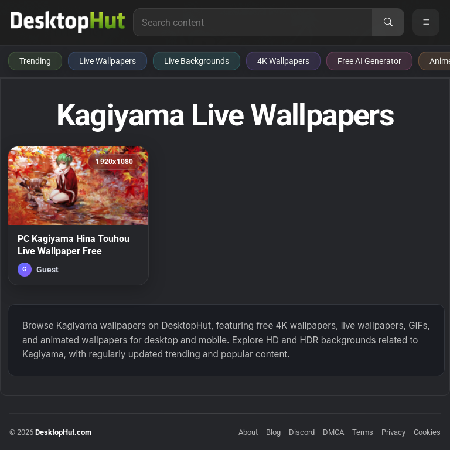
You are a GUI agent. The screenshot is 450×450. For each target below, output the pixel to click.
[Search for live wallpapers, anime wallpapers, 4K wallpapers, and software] (253, 22)
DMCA (333, 432)
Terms (362, 432)
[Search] (388, 22)
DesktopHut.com (63, 432)
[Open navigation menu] (425, 22)
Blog (273, 432)
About (248, 432)
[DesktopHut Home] (68, 22)
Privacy (393, 432)
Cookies (427, 432)
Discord (302, 432)
